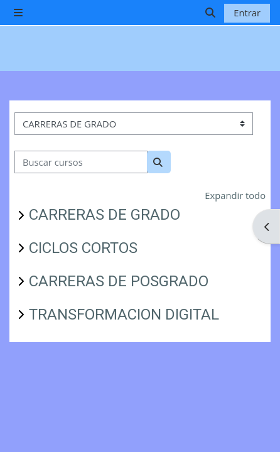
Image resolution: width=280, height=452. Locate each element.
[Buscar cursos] (81, 162)
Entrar (247, 12)
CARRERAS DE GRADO (104, 214)
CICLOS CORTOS (83, 248)
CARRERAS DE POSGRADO (118, 281)
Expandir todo (235, 195)
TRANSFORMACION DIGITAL (124, 314)
